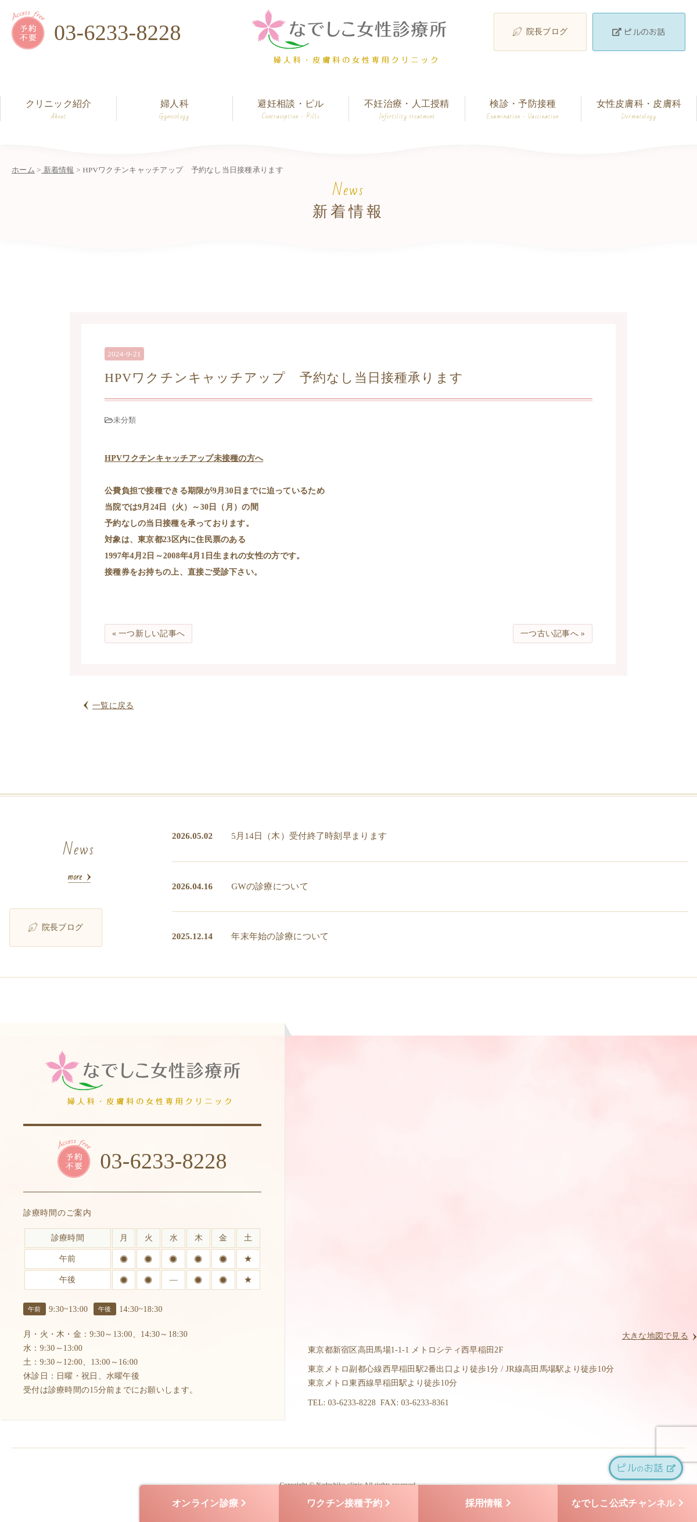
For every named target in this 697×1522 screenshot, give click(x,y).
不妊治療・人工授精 (407, 110)
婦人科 (174, 110)
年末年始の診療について (280, 936)
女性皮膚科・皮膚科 (638, 110)
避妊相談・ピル (290, 110)
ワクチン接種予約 (348, 1503)
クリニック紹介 (58, 110)
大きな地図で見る (655, 1336)
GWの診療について (269, 886)
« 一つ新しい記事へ (148, 633)
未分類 (124, 420)
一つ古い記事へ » (552, 633)
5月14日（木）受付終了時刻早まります (309, 836)
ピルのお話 (638, 31)
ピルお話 (645, 1467)
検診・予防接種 (523, 110)
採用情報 (488, 1503)
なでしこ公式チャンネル (628, 1503)
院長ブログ (540, 31)
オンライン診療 (209, 1503)
